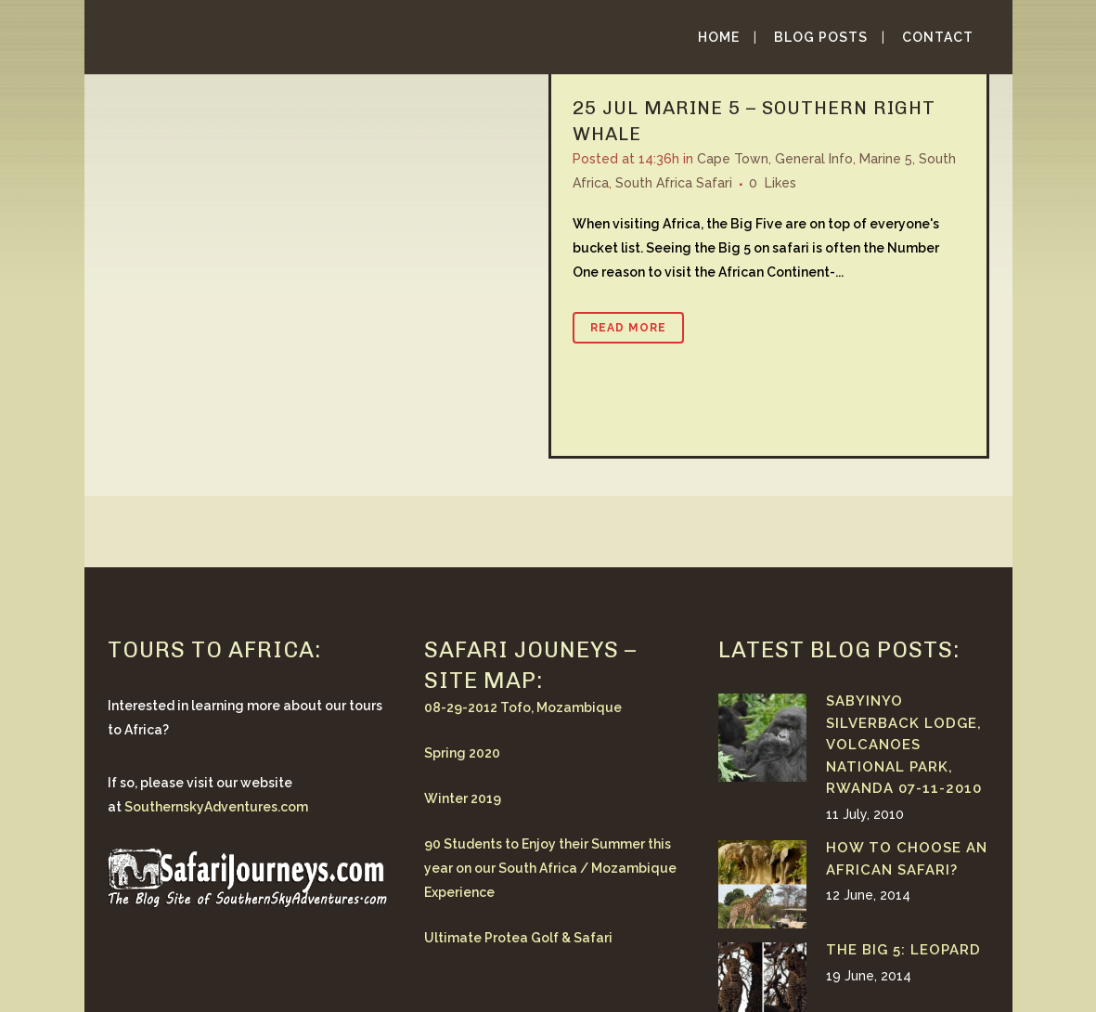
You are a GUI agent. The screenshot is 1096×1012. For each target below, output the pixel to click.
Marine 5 (885, 158)
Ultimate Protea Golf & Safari (518, 937)
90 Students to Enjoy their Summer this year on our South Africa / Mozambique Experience (550, 868)
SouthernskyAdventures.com (216, 806)
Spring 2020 (462, 753)
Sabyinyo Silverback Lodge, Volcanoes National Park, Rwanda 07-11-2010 (904, 745)
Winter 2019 (462, 798)
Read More (628, 327)
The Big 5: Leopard (903, 949)
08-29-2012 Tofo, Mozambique (523, 707)
